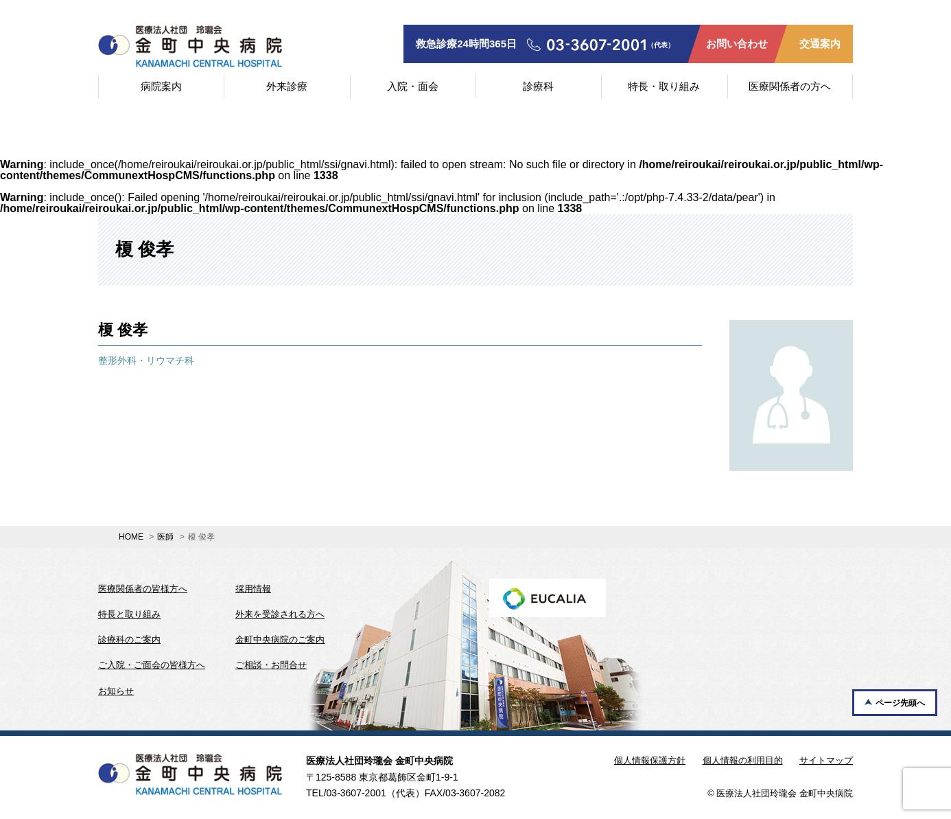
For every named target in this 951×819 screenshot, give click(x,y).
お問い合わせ (737, 43)
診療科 (538, 86)
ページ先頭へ (900, 703)
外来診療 (286, 86)
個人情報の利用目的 (743, 760)
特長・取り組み (664, 86)
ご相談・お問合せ (271, 665)
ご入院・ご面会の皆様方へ (151, 665)
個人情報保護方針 (649, 760)
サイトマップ (826, 760)
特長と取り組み (129, 614)
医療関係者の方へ (790, 86)
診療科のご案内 (129, 639)
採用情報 (253, 589)
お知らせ (116, 691)
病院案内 (161, 86)
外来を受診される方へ (280, 614)
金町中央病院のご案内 (280, 639)
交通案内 (820, 43)
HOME (131, 537)
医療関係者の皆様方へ (142, 589)
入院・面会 (412, 86)
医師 (165, 537)
